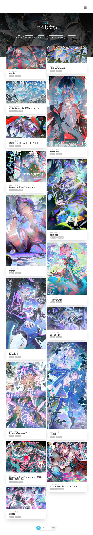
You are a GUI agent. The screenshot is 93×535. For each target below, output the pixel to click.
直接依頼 (19, 118)
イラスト (41, 37)
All (19, 37)
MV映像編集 (29, 37)
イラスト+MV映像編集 (56, 37)
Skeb (11, 76)
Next (53, 528)
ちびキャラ (71, 37)
